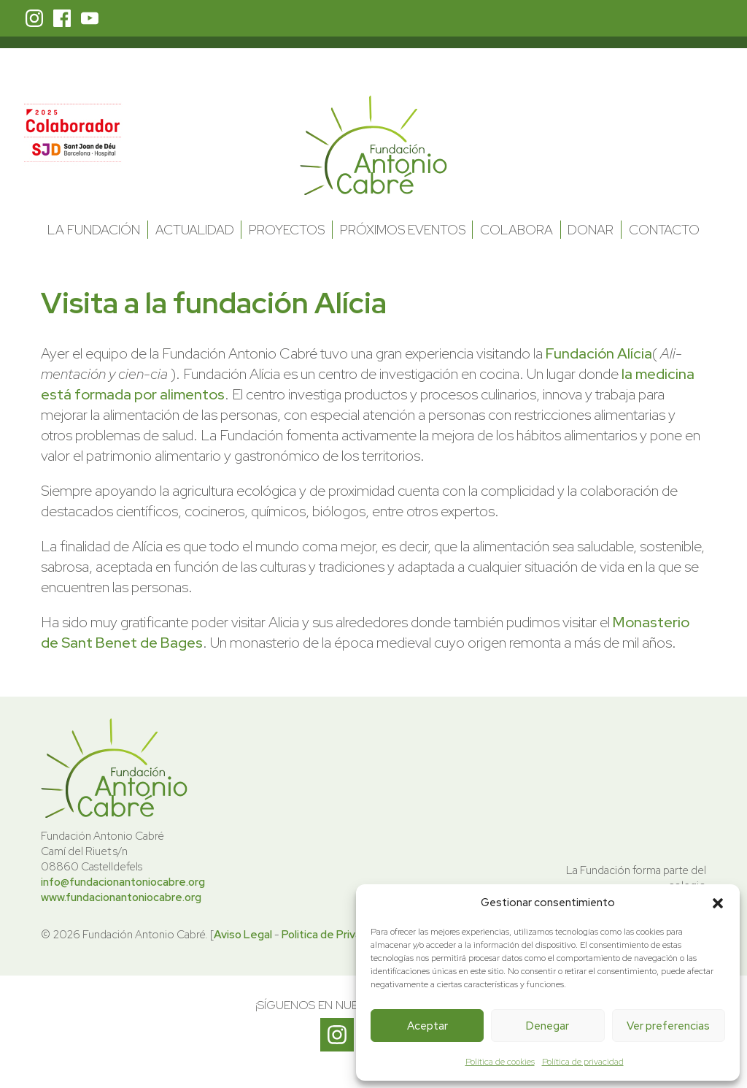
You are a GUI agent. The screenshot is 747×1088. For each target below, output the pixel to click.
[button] (718, 903)
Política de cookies (500, 1062)
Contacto (664, 229)
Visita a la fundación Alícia (214, 302)
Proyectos (287, 229)
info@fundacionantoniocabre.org (123, 882)
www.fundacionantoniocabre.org (121, 897)
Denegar (547, 1026)
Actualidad (194, 229)
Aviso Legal (243, 934)
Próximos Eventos (402, 229)
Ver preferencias (668, 1026)
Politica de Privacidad (335, 934)
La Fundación (93, 229)
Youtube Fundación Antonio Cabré (89, 18)
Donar (591, 229)
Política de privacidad (583, 1062)
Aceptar (427, 1026)
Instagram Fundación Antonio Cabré (34, 18)
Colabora (516, 229)
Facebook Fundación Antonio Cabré (62, 18)
